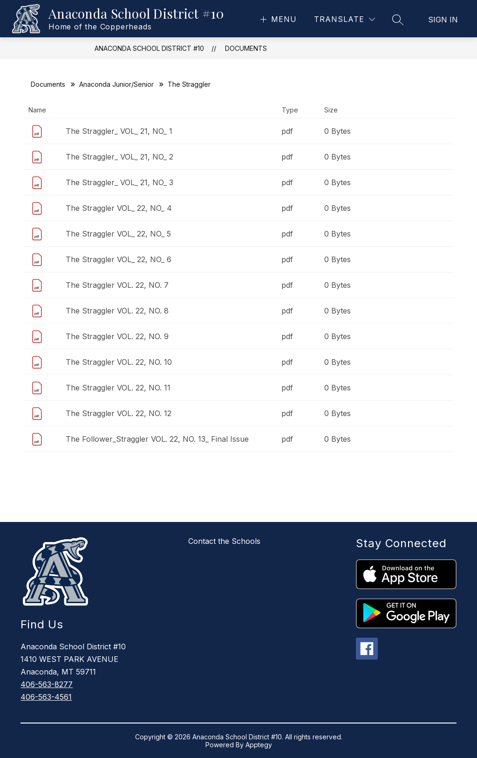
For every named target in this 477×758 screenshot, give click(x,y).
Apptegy (258, 745)
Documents (246, 48)
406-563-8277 (46, 684)
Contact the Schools (224, 541)
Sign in (443, 19)
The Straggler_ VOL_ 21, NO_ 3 (119, 182)
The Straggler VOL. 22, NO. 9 (117, 336)
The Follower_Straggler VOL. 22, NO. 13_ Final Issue (157, 439)
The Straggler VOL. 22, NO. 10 (119, 362)
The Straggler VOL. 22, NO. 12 (118, 413)
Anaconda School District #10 (149, 48)
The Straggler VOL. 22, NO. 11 (118, 387)
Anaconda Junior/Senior (116, 84)
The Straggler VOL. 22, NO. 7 (117, 285)
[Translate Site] (344, 19)
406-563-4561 (46, 697)
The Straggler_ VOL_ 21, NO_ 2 (119, 156)
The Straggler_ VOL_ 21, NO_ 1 (119, 131)
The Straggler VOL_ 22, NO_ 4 (119, 208)
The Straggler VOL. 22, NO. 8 (117, 310)
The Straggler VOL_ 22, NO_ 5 (118, 233)
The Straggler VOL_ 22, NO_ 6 (118, 259)
